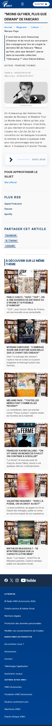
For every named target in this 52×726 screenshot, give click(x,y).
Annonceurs (10, 651)
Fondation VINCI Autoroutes (18, 694)
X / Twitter (11, 240)
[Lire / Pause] (33, 98)
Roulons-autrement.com (16, 702)
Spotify (8, 214)
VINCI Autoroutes (13, 687)
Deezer (8, 209)
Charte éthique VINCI (14, 716)
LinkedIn (10, 246)
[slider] (23, 159)
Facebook (11, 235)
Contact (8, 659)
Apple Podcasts (13, 203)
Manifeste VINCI (12, 709)
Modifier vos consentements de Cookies (24, 631)
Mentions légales (12, 616)
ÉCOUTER (41, 4)
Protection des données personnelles (22, 623)
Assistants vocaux (13, 674)
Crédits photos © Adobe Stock (19, 608)
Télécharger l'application (16, 666)
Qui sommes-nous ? (14, 644)
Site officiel (10, 182)
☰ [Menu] (22, 4)
